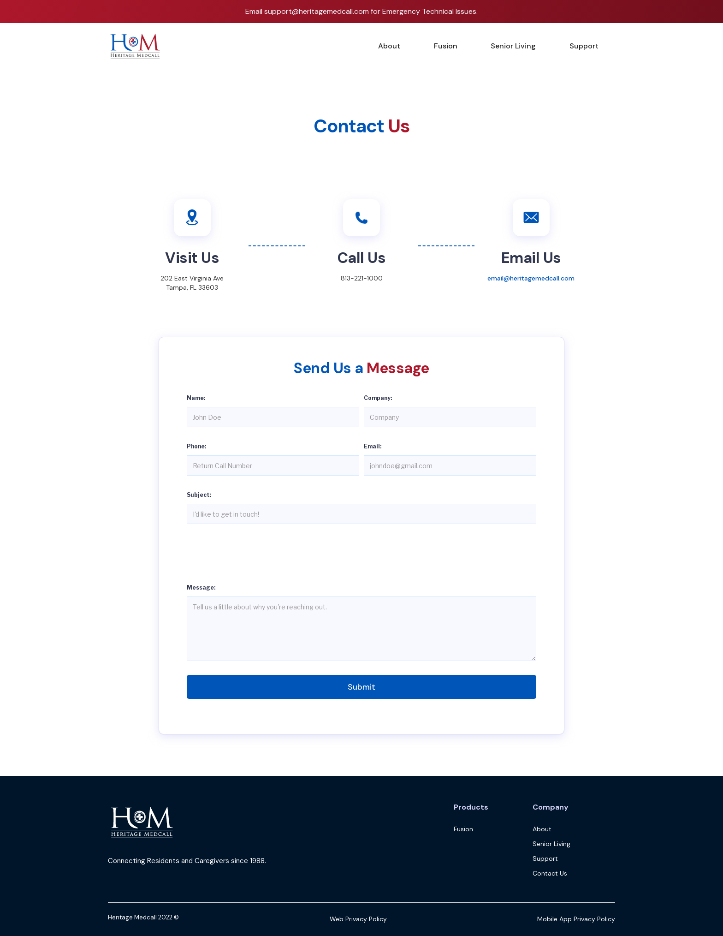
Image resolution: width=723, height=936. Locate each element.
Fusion (445, 46)
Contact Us (550, 873)
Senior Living (513, 46)
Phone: (196, 446)
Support (584, 46)
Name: (196, 397)
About (389, 46)
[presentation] (257, 556)
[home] (135, 46)
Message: (201, 587)
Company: (378, 397)
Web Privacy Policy (358, 919)
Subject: (199, 494)
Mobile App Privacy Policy (576, 919)
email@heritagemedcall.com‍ (531, 278)
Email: (372, 446)
